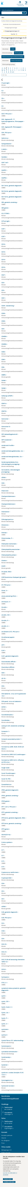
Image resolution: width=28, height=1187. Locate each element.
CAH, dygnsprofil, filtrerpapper (11, 127)
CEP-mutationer (6, 440)
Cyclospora (5, 977)
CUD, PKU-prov (6, 918)
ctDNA (3, 906)
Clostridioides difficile (8, 662)
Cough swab (5, 768)
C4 (2, 106)
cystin (3, 996)
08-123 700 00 (8, 1123)
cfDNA (3, 477)
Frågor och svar (5, 1152)
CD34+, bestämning (7, 306)
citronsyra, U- (5, 602)
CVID (2, 931)
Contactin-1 (5, 731)
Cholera (3, 560)
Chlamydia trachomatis (8, 544)
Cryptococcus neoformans (9, 872)
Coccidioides (5, 720)
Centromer (4, 419)
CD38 (3, 313)
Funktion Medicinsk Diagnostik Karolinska (11, 21)
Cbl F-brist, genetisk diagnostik (11, 197)
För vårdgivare (5, 1140)
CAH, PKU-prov (6, 132)
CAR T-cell (4, 162)
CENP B (3, 411)
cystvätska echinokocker (9, 1052)
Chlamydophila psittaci (8, 555)
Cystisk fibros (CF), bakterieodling (12, 1040)
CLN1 (3, 650)
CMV (2, 673)
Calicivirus (4, 138)
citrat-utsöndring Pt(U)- (8, 596)
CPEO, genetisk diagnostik (9, 790)
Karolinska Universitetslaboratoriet (11, 24)
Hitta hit (3, 1138)
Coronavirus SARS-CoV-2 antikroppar (13, 754)
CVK (2, 938)
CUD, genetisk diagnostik (9, 912)
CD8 (2, 367)
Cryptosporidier (6, 878)
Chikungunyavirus (7, 519)
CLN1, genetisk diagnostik (9, 656)
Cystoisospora (6, 1046)
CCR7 (3, 229)
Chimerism (4, 525)
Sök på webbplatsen (7, 10)
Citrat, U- (4, 590)
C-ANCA (3, 149)
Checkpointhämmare (8, 496)
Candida (4, 157)
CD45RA (3, 336)
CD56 (3, 352)
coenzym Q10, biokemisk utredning (12, 726)
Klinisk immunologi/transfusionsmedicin (12, 56)
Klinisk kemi (5, 60)
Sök (24, 12)
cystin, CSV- (5, 1001)
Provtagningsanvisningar (11, 27)
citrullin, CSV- (5, 615)
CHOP (3, 566)
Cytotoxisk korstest (7, 1086)
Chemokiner (5, 512)
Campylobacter (6, 144)
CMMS (12, 49)
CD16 (3, 244)
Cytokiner (4, 1065)
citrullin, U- (5, 626)
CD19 (3, 252)
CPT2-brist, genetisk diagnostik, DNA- (13, 818)
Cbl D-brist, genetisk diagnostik (11, 191)
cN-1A (3, 678)
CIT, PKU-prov (5, 585)
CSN (2, 883)
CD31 (3, 298)
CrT (2, 850)
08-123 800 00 (8, 1109)
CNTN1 (3, 707)
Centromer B (5, 426)
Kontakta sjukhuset (6, 1135)
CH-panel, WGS (6, 572)
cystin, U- (4, 1024)
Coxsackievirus (6, 784)
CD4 (2, 329)
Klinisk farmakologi (7, 53)
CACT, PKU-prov (6, 114)
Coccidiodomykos (7, 715)
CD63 (3, 359)
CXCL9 (3, 969)
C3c (2, 98)
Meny (26, 4)
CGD (2, 483)
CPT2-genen (5, 829)
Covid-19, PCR (5, 779)
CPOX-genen (5, 801)
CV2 (2, 923)
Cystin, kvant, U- (6, 1007)
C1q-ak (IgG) (5, 83)
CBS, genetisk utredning (9, 202)
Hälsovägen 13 (8, 1114)
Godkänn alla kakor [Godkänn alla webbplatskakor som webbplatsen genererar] (9, 1182)
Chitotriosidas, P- (6, 538)
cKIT (2, 645)
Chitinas (4, 533)
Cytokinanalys (5, 1057)
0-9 (13, 72)
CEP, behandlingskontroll (9, 434)
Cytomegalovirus (6, 1080)
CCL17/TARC (5, 213)
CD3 (2, 283)
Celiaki (3, 380)
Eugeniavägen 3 (8, 1128)
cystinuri (4, 1035)
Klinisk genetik (18, 53)
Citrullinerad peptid (7, 637)
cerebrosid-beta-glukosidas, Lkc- (11, 456)
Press (3, 1143)
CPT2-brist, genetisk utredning (11, 823)
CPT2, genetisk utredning (9, 812)
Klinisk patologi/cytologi (8, 64)
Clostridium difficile (7, 667)
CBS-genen (4, 208)
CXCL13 (3, 952)
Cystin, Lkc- (5, 1012)
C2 (2, 91)
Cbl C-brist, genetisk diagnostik (11, 185)
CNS (2, 686)
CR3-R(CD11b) (5, 835)
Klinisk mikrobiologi (16, 60)
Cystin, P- (4, 1018)
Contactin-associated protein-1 (11, 739)
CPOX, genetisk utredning (9, 795)
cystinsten (4, 1029)
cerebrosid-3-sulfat (7, 445)
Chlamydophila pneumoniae (10, 549)
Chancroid (4, 491)
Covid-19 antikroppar (8, 773)
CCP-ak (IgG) (5, 221)
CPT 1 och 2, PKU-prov (8, 807)
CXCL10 (3, 944)
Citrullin (3, 607)
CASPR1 (3, 170)
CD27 (3, 275)
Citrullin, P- (5, 620)
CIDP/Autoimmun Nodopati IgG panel (13, 577)
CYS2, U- (4, 982)
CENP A (3, 403)
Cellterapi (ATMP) (6, 396)
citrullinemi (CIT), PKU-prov (10, 632)
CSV (2, 891)
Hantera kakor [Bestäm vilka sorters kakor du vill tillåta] (8, 1179)
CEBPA (3, 375)
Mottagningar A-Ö (6, 1150)
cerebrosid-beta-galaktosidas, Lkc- (12, 451)
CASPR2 (3, 178)
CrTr (2, 861)
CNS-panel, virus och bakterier (11, 701)
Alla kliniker (5, 49)
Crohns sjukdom (6, 842)
